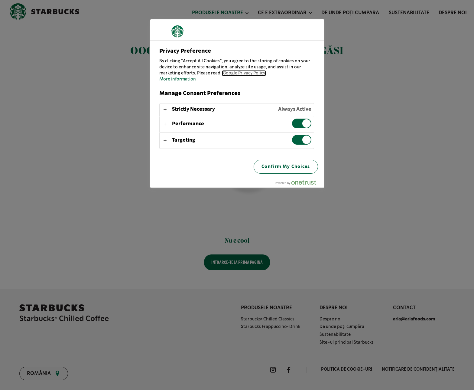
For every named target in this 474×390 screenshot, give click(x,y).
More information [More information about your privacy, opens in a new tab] (177, 79)
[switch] (301, 123)
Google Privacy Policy (244, 73)
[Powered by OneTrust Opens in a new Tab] (298, 184)
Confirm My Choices (285, 167)
